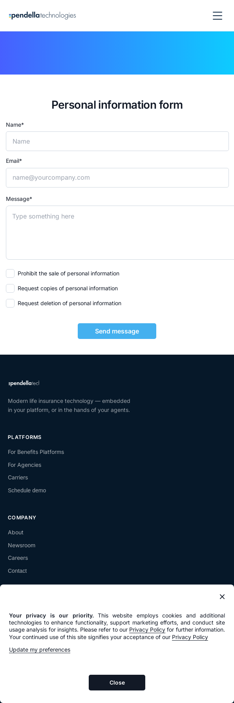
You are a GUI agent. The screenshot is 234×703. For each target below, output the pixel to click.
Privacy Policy (147, 629)
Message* (19, 198)
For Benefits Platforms (36, 451)
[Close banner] (222, 596)
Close (117, 682)
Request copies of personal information (68, 288)
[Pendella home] (42, 16)
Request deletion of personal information (69, 303)
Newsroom (21, 545)
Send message (117, 331)
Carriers (18, 477)
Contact (17, 571)
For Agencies (24, 464)
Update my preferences (39, 649)
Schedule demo (27, 490)
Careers (18, 557)
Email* (14, 160)
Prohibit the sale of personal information (68, 273)
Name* (15, 124)
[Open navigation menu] (217, 15)
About (16, 532)
